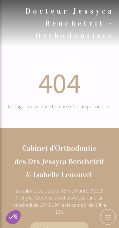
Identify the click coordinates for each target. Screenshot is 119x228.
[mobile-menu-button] (108, 217)
